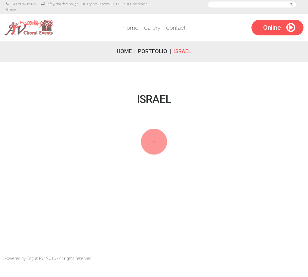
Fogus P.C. (36, 258)
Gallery (152, 28)
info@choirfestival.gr (62, 4)
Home (130, 28)
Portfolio (152, 51)
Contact (176, 28)
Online (272, 27)
